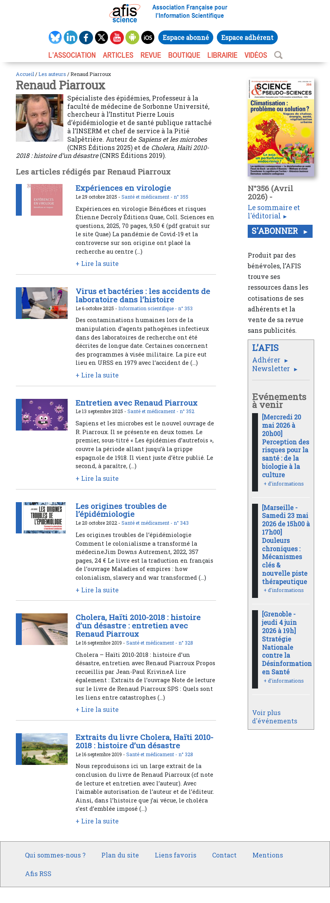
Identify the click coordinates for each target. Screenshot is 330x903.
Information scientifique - (148, 308)
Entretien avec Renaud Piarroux (136, 403)
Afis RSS (38, 873)
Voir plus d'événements (274, 716)
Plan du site (120, 855)
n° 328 (185, 642)
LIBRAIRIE (222, 55)
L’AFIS (266, 347)
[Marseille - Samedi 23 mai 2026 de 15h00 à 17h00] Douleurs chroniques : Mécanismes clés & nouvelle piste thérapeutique (286, 544)
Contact (224, 855)
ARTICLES (118, 55)
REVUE (150, 55)
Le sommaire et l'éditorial (274, 211)
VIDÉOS (256, 55)
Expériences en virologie (123, 188)
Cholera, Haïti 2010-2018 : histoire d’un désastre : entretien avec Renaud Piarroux (138, 625)
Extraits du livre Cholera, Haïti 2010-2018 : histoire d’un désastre (144, 741)
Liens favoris (175, 855)
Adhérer (267, 359)
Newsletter (272, 368)
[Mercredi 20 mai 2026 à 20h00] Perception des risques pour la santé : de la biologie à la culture (285, 446)
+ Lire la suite (97, 263)
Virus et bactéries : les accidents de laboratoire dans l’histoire (143, 295)
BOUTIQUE (184, 55)
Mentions (267, 855)
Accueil (25, 74)
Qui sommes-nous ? (55, 855)
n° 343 (181, 523)
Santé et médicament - (147, 197)
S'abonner (276, 231)
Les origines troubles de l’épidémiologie (121, 510)
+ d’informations (284, 483)
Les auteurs (52, 74)
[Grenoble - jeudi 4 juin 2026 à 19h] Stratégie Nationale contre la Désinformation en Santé (287, 643)
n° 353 (185, 308)
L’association (72, 55)
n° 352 (187, 411)
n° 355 (181, 197)
